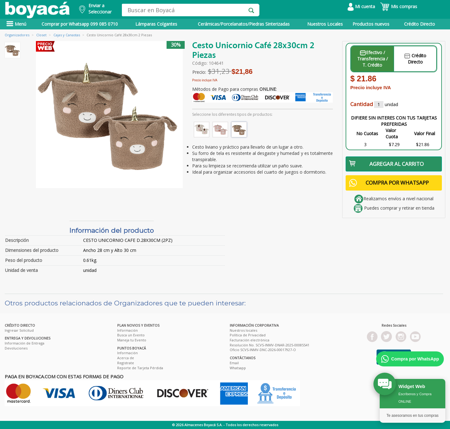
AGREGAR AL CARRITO (386, 163)
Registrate (125, 362)
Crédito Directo (419, 24)
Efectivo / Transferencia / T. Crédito (372, 58)
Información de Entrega (24, 343)
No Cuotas (367, 133)
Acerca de (125, 357)
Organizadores (17, 35)
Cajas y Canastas (66, 35)
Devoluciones (16, 348)
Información (127, 330)
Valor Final (424, 133)
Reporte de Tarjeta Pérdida (140, 367)
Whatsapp (238, 367)
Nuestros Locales (325, 24)
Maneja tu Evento (131, 340)
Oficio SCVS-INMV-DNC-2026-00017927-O (263, 349)
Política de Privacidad (248, 335)
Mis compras (398, 6)
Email (234, 362)
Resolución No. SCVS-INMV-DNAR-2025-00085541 (269, 345)
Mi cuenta (361, 6)
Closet (41, 35)
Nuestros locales (243, 330)
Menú (16, 24)
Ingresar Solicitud (19, 330)
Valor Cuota (392, 133)
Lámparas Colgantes (156, 24)
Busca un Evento (131, 335)
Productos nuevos (370, 24)
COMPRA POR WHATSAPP (389, 183)
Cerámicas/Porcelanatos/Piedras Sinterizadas (244, 24)
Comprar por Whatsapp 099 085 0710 (80, 24)
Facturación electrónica (249, 340)
